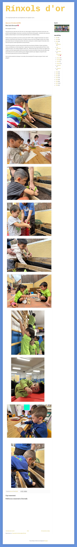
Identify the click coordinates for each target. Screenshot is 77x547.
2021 (57, 75)
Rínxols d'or (35, 9)
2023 (57, 72)
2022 (57, 73)
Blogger (46, 540)
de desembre (58, 43)
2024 (57, 41)
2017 (57, 83)
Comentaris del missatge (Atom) (19, 533)
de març (58, 63)
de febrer (59, 65)
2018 (57, 81)
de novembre (58, 48)
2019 (57, 79)
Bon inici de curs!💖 (59, 55)
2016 (57, 85)
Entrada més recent (10, 530)
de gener (59, 68)
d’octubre (59, 51)
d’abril (58, 61)
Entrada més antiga (45, 530)
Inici (28, 530)
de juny (58, 57)
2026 (57, 37)
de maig (58, 59)
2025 (57, 39)
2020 (57, 77)
